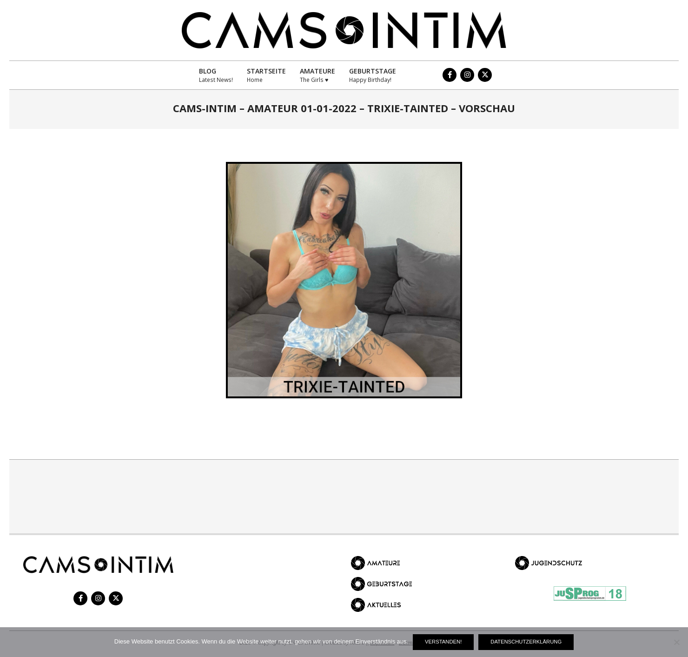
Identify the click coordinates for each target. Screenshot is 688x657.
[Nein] (676, 642)
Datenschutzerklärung (526, 641)
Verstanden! (443, 641)
